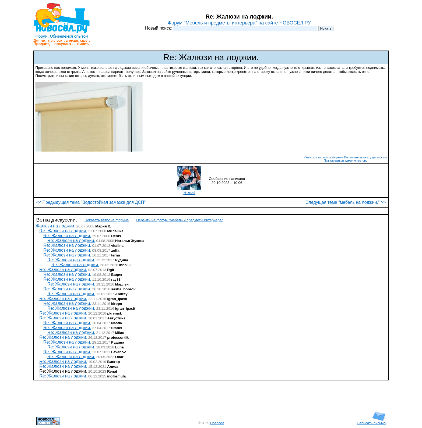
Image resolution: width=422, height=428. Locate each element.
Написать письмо (371, 421)
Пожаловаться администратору (345, 160)
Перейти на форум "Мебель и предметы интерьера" (179, 220)
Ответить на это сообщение (323, 157)
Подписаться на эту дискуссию (365, 157)
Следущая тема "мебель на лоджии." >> (345, 202)
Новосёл (217, 423)
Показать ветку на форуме (107, 220)
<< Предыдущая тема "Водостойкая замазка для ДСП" (91, 202)
